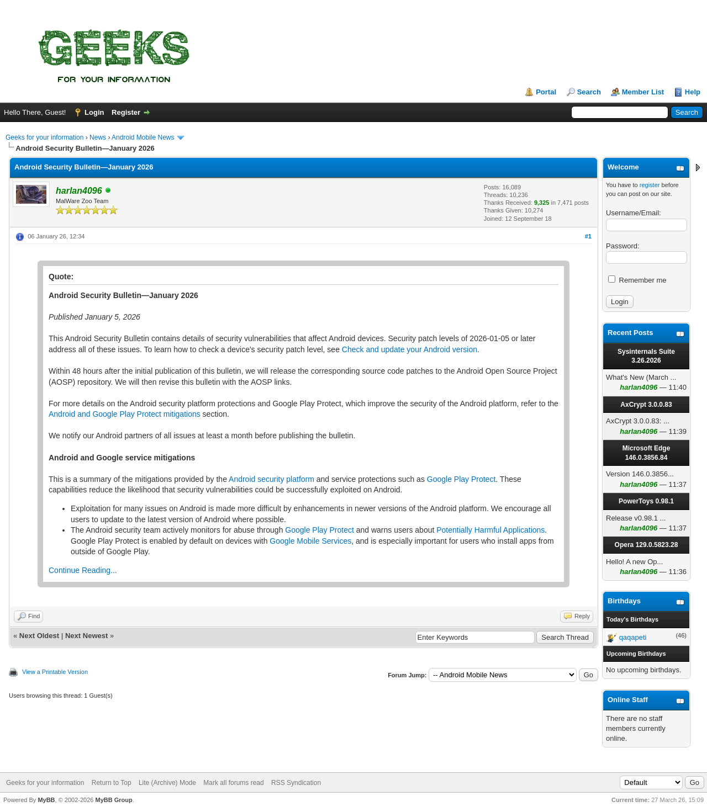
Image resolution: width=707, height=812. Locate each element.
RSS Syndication (296, 783)
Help (692, 92)
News (97, 137)
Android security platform (271, 479)
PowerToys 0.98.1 (646, 501)
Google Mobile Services (310, 541)
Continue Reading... (83, 570)
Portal (546, 92)
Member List (643, 92)
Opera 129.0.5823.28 (646, 545)
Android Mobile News (143, 137)
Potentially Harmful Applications (490, 530)
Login (94, 112)
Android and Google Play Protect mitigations (125, 414)
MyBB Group (113, 800)
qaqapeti (633, 637)
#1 (588, 236)
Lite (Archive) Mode (167, 783)
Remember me (637, 280)
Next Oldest (39, 635)
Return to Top (111, 783)
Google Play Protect (461, 479)
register (650, 185)
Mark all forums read (233, 783)
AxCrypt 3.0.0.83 (646, 404)
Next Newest (86, 635)
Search (589, 92)
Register (126, 112)
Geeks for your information (44, 137)
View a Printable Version (55, 671)
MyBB (46, 800)
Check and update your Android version (409, 349)
